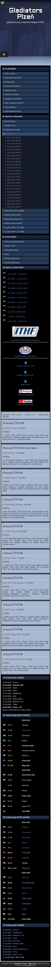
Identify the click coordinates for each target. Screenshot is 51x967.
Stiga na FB (25, 384)
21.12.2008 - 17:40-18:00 (17, 274)
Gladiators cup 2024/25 (13, 99)
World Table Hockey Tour (14, 219)
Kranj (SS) (26, 853)
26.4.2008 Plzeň (9, 453)
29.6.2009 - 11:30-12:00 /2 (18, 283)
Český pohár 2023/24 (14, 137)
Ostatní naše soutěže (12, 130)
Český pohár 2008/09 (14, 183)
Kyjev (24, 914)
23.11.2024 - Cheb (10, 938)
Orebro (24, 843)
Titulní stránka (10, 74)
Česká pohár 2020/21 (14, 146)
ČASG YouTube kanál (25, 405)
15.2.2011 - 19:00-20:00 (17, 312)
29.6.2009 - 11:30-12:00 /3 (18, 288)
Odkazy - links (10, 246)
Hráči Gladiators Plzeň (13, 111)
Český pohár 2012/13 (14, 170)
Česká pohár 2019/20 (14, 149)
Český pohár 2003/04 (14, 198)
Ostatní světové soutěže (13, 223)
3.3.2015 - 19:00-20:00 (16, 317)
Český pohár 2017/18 (14, 155)
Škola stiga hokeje (11, 250)
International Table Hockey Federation (25, 340)
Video (7, 254)
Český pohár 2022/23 (14, 140)
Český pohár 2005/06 (14, 192)
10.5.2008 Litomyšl (10, 428)
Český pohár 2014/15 (14, 164)
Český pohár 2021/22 (14, 143)
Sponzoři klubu (10, 107)
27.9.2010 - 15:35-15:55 (17, 307)
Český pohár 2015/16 (14, 161)
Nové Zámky (27, 888)
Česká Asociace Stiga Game (25, 356)
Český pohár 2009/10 (14, 180)
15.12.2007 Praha (9, 558)
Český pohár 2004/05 (14, 195)
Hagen (24, 909)
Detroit (24, 893)
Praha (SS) (26, 904)
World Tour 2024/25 (12, 95)
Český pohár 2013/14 (14, 167)
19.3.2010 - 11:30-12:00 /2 (18, 298)
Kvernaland (26, 730)
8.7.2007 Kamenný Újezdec (13, 659)
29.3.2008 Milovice (10, 478)
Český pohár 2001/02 (14, 204)
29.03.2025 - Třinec (10, 952)
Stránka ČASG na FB (25, 366)
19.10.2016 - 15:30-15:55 (17, 321)
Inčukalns (25, 848)
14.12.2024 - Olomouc (11, 941)
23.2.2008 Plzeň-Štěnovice (13, 505)
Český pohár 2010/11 (14, 177)
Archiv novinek (10, 121)
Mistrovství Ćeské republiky (14, 211)
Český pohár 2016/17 (14, 158)
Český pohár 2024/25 (12, 86)
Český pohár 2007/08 (14, 186)
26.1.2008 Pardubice (10, 531)
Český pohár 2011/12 (14, 174)
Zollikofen (25, 858)
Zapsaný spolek (10, 90)
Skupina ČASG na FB (25, 375)
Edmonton (26, 838)
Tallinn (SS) (26, 898)
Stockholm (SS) (28, 883)
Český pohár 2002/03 (14, 201)
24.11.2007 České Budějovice (14, 583)
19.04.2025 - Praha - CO (12, 955)
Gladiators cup (10, 125)
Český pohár (9, 134)
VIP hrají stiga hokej (12, 258)
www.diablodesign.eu (29, 965)
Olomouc (25, 877)
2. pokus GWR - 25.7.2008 (14, 232)
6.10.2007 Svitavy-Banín (12, 634)
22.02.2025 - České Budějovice (15, 949)
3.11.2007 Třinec (9, 610)
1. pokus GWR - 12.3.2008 (14, 227)
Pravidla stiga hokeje (12, 263)
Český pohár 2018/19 (14, 152)
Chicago (25, 827)
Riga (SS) (26, 868)
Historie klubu (10, 82)
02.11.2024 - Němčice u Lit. (13, 935)
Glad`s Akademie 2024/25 (14, 103)
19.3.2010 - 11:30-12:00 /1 (18, 293)
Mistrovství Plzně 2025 (13, 78)
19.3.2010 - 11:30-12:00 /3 (18, 302)
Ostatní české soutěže (13, 215)
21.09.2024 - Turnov (10, 930)
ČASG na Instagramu (25, 395)
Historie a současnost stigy (14, 242)
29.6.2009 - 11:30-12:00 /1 (18, 279)
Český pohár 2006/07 (14, 189)
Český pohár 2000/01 (14, 207)
